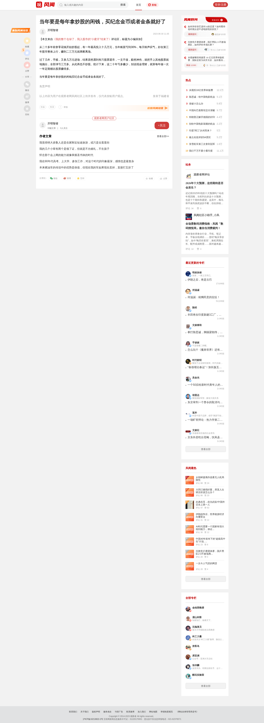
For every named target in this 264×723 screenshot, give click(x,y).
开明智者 (52, 30)
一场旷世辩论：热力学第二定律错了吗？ (205, 419)
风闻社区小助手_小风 (206, 215)
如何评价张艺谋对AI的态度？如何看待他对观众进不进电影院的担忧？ (206, 27)
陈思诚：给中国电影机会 (202, 96)
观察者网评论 (202, 174)
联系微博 (130, 712)
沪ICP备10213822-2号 (93, 719)
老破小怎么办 (196, 103)
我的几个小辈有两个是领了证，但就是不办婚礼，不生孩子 (74, 148)
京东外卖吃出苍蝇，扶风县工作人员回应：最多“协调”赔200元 (205, 437)
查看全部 (205, 449)
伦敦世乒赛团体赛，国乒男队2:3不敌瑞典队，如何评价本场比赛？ (207, 43)
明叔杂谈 (197, 272)
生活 (52, 107)
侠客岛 (195, 646)
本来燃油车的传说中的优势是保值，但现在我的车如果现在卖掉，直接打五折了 (86, 167)
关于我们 (84, 712)
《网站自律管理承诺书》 (187, 712)
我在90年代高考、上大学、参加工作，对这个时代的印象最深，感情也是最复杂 (86, 161)
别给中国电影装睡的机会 (202, 123)
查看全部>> (163, 136)
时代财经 (197, 360)
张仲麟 (195, 665)
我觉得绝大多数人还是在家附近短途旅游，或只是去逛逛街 (74, 142)
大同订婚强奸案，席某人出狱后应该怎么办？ (210, 491)
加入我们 (142, 712)
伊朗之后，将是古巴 (200, 279)
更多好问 (215, 20)
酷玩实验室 (198, 675)
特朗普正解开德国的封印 (202, 117)
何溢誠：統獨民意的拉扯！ (204, 297)
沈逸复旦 (197, 627)
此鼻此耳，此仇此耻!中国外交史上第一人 (210, 503)
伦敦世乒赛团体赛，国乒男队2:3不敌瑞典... (210, 552)
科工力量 (197, 636)
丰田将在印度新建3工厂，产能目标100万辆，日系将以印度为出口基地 (205, 314)
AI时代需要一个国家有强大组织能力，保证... (210, 528)
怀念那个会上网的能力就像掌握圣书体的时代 (66, 155)
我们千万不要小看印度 (201, 150)
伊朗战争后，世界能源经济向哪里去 (210, 515)
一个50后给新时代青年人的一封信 (205, 384)
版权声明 (96, 712)
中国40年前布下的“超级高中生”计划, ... (210, 540)
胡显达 (195, 395)
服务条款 (107, 712)
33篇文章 (51, 128)
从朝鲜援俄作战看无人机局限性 (210, 478)
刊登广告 (119, 712)
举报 (66, 107)
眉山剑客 (197, 617)
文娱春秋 (197, 325)
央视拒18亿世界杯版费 (201, 90)
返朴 (194, 412)
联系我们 (73, 712)
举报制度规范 (167, 712)
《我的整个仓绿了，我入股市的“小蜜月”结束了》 (82, 39)
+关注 (162, 125)
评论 (189, 208)
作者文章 (45, 136)
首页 (138, 5)
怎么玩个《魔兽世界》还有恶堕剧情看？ (205, 349)
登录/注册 (220, 4)
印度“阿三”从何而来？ (200, 130)
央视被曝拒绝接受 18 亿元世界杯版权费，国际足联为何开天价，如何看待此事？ (206, 59)
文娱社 (195, 430)
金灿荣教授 (198, 607)
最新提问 (192, 34)
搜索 (123, 4)
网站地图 (153, 712)
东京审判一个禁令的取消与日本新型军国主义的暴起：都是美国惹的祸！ (205, 402)
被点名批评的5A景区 (200, 137)
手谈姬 (195, 342)
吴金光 (195, 377)
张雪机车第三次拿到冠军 (202, 144)
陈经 (194, 307)
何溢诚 (195, 290)
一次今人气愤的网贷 (206, 563)
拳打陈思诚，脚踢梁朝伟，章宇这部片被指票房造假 (205, 332)
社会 (43, 107)
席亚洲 (195, 655)
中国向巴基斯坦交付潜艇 (202, 110)
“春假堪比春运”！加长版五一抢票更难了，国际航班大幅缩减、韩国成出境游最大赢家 (205, 367)
